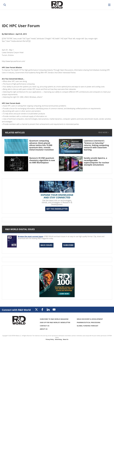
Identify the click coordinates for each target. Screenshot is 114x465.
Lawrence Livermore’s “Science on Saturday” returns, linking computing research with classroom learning (96, 145)
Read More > (103, 132)
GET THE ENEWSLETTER (57, 209)
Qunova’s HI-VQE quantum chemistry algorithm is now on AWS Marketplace (42, 160)
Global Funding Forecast (87, 326)
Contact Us (44, 326)
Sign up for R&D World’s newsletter (55, 322)
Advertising (58, 339)
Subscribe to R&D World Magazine (54, 319)
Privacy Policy (50, 339)
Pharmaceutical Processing (88, 322)
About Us (43, 329)
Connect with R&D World (16, 309)
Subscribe (68, 245)
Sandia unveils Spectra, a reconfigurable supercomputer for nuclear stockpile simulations (96, 161)
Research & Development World (57, 5)
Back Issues (46, 245)
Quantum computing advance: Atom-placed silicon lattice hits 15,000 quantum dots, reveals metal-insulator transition (41, 145)
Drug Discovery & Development (90, 319)
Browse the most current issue (30, 236)
